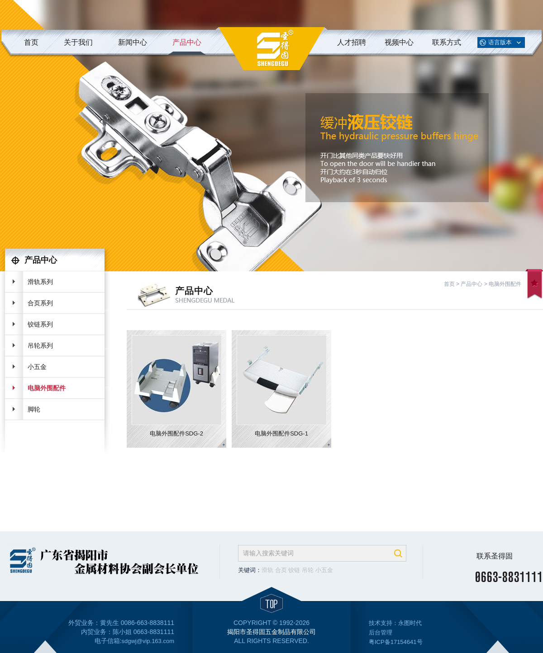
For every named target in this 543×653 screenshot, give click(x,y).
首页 (31, 42)
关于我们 (78, 42)
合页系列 (40, 303)
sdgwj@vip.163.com (147, 641)
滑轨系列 (40, 281)
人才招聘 (351, 42)
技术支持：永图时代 (395, 623)
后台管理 (380, 632)
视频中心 (399, 42)
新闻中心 (132, 42)
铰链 (294, 570)
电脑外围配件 (47, 388)
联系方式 (446, 42)
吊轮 (308, 570)
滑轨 (267, 570)
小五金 (37, 366)
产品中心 (186, 42)
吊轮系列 (40, 345)
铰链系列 (40, 324)
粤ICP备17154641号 (396, 642)
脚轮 (34, 409)
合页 (281, 570)
